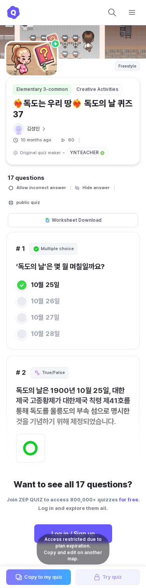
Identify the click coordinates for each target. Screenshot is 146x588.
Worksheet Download (73, 220)
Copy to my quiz (38, 577)
